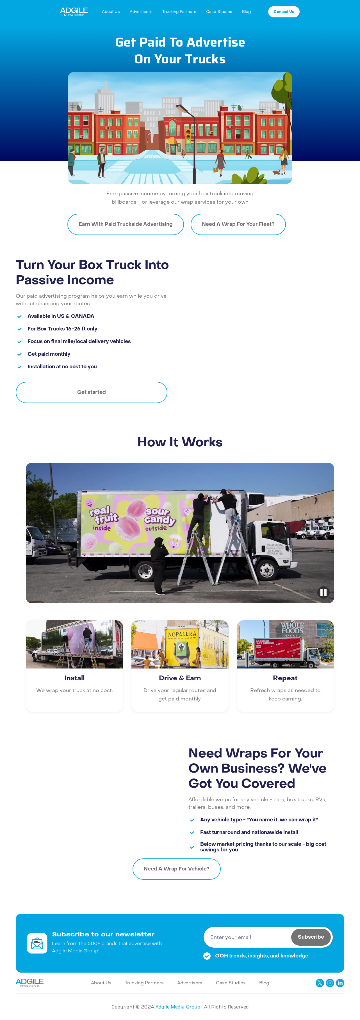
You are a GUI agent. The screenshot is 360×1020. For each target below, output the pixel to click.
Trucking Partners (179, 11)
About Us (111, 11)
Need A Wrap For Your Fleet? (238, 224)
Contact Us (284, 11)
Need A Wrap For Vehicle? (176, 869)
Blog (246, 11)
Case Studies (219, 11)
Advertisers (141, 11)
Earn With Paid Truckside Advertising (126, 224)
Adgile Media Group (177, 1007)
